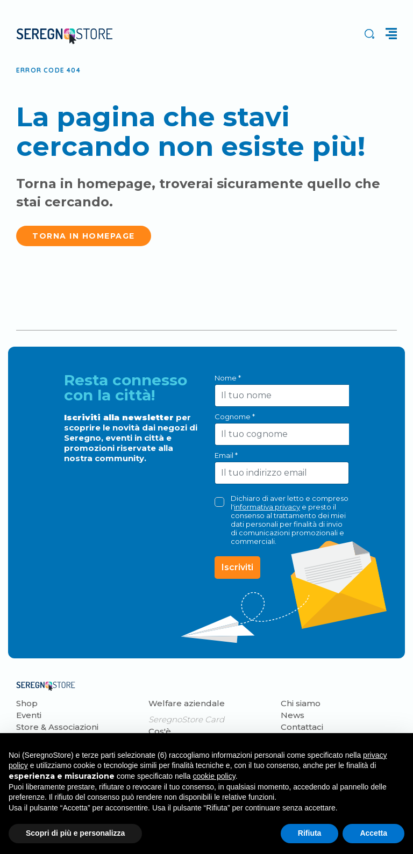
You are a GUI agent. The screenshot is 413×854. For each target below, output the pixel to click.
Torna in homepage (83, 236)
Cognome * (235, 416)
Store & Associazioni (57, 727)
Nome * (228, 378)
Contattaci (302, 727)
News (292, 715)
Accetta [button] (373, 833)
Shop (27, 703)
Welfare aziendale (186, 703)
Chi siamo (301, 703)
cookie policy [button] (214, 776)
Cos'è (159, 731)
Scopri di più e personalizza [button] (75, 833)
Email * (226, 455)
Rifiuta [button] (310, 833)
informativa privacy (267, 507)
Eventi (28, 715)
